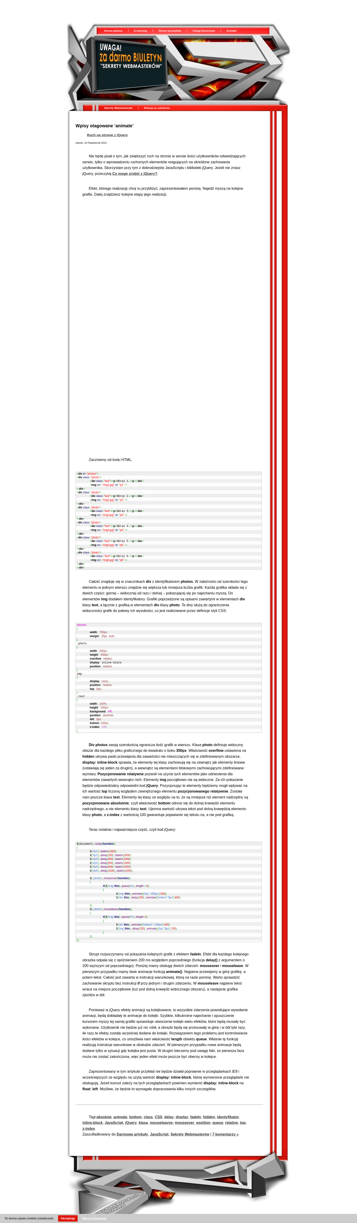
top (243, 1111)
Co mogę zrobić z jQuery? (134, 174)
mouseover (184, 1111)
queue (217, 1111)
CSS (158, 1105)
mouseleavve (161, 1111)
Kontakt (232, 30)
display (182, 1105)
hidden (209, 1105)
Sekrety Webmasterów (118, 107)
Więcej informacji (94, 1218)
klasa (143, 1111)
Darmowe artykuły (132, 1122)
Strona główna (113, 30)
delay (169, 1105)
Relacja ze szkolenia (157, 107)
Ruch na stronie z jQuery (107, 135)
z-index (88, 1117)
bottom (135, 1105)
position (203, 1111)
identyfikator (228, 1105)
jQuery (131, 1111)
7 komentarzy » (225, 1122)
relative (231, 1111)
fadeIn (195, 1105)
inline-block (92, 1111)
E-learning (140, 30)
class (148, 1105)
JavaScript (114, 1111)
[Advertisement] (149, 10)
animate (120, 1105)
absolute (104, 1105)
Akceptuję (68, 1218)
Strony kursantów (170, 30)
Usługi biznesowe (204, 30)
